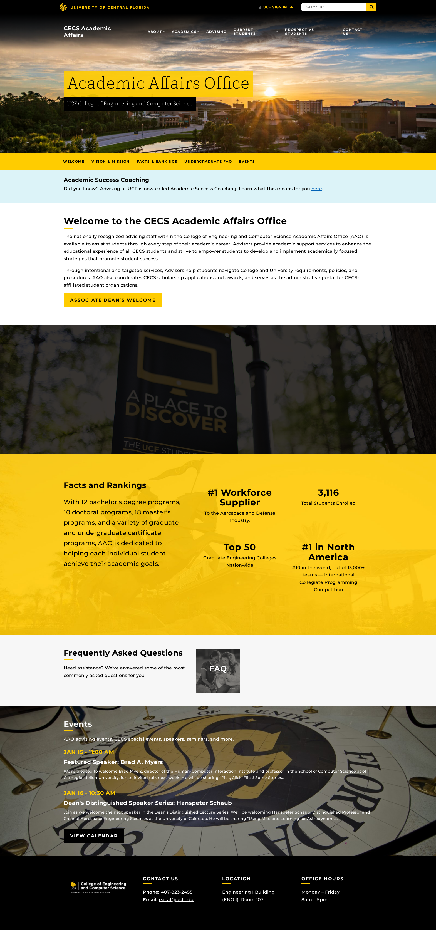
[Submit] (371, 7)
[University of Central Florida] (104, 7)
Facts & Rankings (157, 161)
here (316, 188)
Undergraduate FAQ (208, 161)
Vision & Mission (110, 161)
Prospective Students (299, 32)
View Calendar (94, 836)
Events (247, 161)
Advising (216, 31)
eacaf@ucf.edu (176, 899)
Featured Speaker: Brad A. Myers (113, 762)
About (155, 31)
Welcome (73, 161)
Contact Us (353, 32)
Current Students (245, 32)
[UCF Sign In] (275, 7)
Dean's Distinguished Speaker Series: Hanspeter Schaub (148, 803)
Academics (184, 31)
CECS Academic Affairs (87, 31)
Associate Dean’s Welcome (113, 300)
